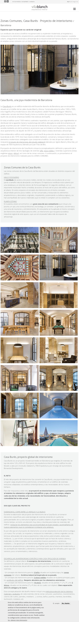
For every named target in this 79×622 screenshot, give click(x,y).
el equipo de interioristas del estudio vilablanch (27, 142)
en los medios (16, 1)
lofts (41, 151)
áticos (16, 153)
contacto (32, 1)
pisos (10, 153)
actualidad (25, 1)
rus (77, 1)
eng (74, 1)
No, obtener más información (17, 620)
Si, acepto (56, 603)
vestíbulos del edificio (15, 580)
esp (68, 1)
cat (71, 1)
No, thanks (66, 603)
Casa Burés (7, 106)
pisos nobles (49, 151)
